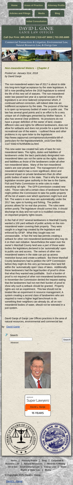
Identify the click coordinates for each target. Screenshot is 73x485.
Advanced (14, 343)
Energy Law (50, 467)
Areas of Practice (34, 5)
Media (41, 13)
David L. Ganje (14, 481)
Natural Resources (33, 464)
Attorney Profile (56, 5)
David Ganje (13, 326)
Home (14, 5)
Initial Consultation (36, 21)
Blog (57, 13)
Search (11, 335)
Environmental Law (29, 467)
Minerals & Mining (56, 464)
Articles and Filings (21, 13)
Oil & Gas (12, 467)
